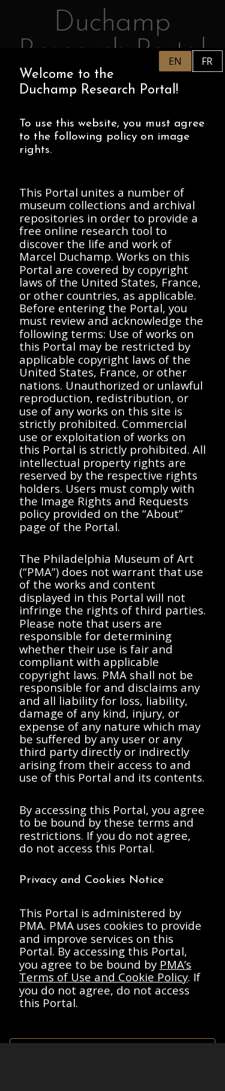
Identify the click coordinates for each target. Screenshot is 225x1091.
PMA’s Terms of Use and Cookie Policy (105, 970)
